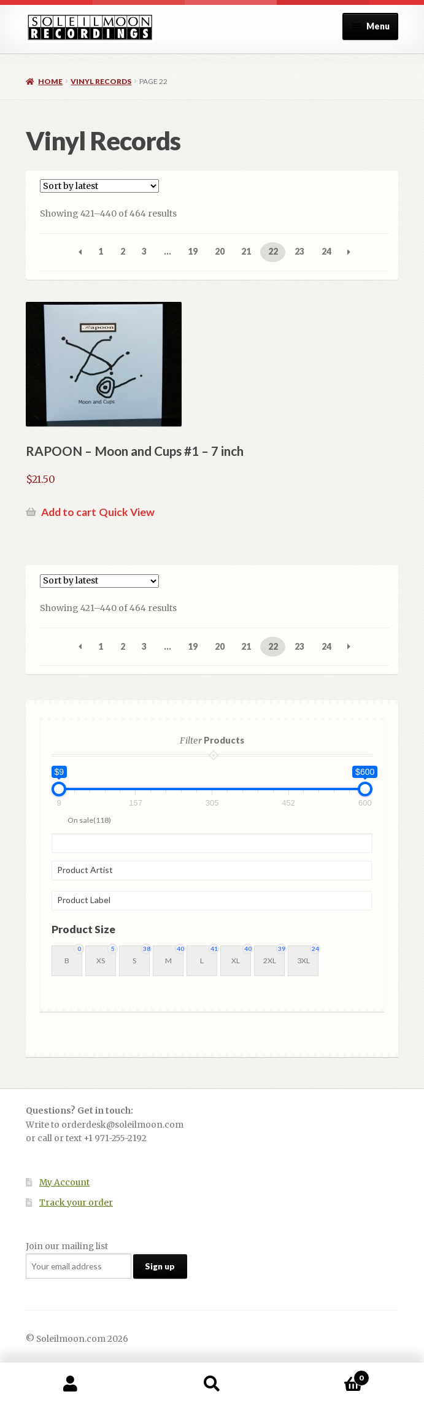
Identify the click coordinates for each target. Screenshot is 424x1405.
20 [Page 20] (220, 251)
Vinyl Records (101, 81)
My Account (64, 1182)
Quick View (127, 512)
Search (211, 1384)
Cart (326, 1375)
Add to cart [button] (68, 512)
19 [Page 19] (193, 251)
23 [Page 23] (299, 251)
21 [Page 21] (246, 251)
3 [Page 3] (144, 251)
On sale (89, 820)
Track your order (76, 1203)
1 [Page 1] (100, 251)
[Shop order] (99, 186)
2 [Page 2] (122, 251)
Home (50, 81)
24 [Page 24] (326, 251)
